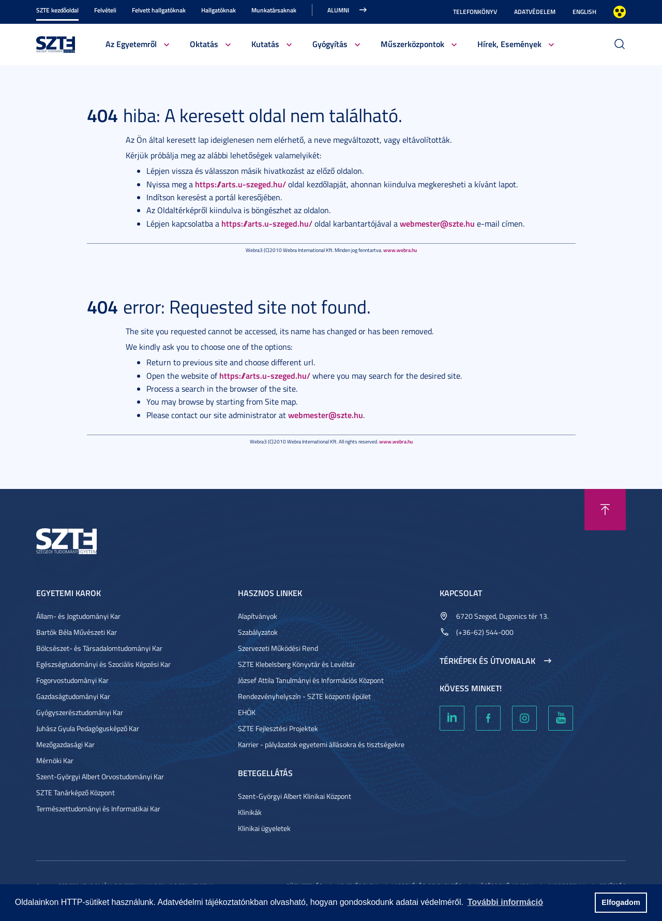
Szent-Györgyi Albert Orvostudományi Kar (100, 776)
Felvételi (105, 10)
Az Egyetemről (131, 44)
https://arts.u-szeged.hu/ (240, 184)
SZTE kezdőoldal (57, 10)
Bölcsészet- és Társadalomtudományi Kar (99, 648)
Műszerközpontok (412, 44)
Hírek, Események (509, 44)
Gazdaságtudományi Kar (73, 696)
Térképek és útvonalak (487, 661)
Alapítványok (257, 616)
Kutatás (265, 44)
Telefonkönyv (475, 11)
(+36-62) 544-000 (485, 632)
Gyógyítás (330, 44)
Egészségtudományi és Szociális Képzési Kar (103, 664)
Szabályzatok (258, 632)
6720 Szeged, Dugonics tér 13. (502, 616)
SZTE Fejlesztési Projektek (278, 728)
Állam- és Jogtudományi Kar (78, 616)
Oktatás (204, 44)
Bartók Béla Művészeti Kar (76, 632)
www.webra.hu (400, 250)
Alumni (338, 10)
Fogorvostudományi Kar (72, 680)
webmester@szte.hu (437, 223)
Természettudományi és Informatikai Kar (98, 808)
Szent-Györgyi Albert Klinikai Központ (294, 796)
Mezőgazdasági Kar (65, 744)
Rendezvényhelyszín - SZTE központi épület (304, 696)
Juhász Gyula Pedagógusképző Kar (87, 728)
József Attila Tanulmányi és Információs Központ (311, 680)
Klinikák (250, 812)
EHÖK (246, 712)
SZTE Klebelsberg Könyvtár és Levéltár (296, 664)
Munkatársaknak (273, 10)
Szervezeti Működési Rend (278, 648)
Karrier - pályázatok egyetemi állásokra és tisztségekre (321, 744)
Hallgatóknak (218, 10)
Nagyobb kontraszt (619, 12)
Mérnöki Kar (54, 760)
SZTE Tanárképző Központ (75, 792)
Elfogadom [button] (620, 902)
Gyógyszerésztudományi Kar (79, 712)
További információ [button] (505, 902)
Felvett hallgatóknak (159, 10)
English (584, 11)
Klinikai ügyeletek (264, 828)
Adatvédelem (534, 11)
